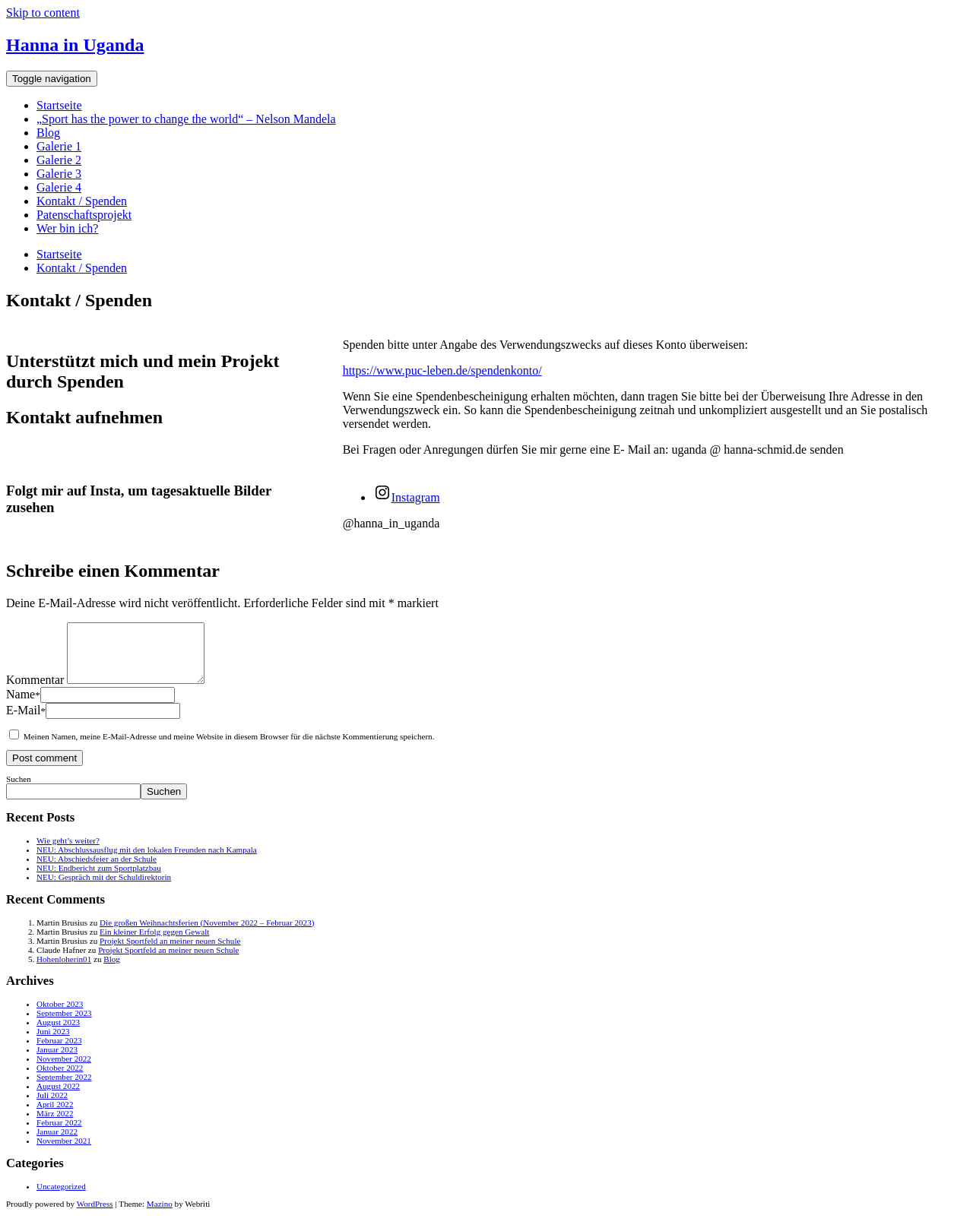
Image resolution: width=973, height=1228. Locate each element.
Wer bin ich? (67, 228)
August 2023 (58, 1033)
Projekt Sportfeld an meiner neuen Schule (170, 952)
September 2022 (64, 1088)
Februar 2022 (59, 1133)
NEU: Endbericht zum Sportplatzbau (98, 879)
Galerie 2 (58, 160)
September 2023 (64, 1024)
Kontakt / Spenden (81, 201)
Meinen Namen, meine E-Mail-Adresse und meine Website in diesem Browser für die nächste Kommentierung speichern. (229, 747)
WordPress (95, 1215)
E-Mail (26, 721)
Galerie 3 (58, 173)
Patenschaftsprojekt (84, 214)
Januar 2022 (57, 1142)
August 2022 (58, 1097)
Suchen (18, 790)
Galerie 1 (58, 146)
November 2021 (63, 1152)
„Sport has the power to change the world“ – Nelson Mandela (186, 118)
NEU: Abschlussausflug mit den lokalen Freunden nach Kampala (146, 861)
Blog (48, 132)
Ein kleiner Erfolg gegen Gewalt (154, 943)
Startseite (59, 105)
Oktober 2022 (59, 1079)
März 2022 (54, 1124)
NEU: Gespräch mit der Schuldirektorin (103, 888)
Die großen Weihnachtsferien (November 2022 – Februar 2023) (207, 933)
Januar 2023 (57, 1060)
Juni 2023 (53, 1042)
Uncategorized (61, 1197)
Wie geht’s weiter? (68, 851)
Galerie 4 (58, 187)
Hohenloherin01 (63, 970)
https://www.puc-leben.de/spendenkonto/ (442, 370)
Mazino (160, 1215)
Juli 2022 (52, 1106)
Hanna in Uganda (75, 45)
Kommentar (35, 691)
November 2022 (63, 1069)
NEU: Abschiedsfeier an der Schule (96, 870)
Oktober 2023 (59, 1015)
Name (23, 705)
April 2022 (54, 1115)
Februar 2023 (59, 1051)
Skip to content (43, 12)
